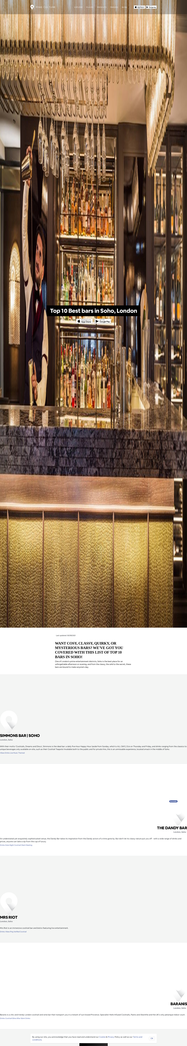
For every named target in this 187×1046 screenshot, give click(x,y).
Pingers (114, 7)
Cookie (102, 1037)
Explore (78, 7)
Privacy (111, 1037)
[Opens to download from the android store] (151, 6)
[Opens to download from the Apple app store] (139, 6)
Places (89, 7)
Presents (102, 7)
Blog (124, 7)
